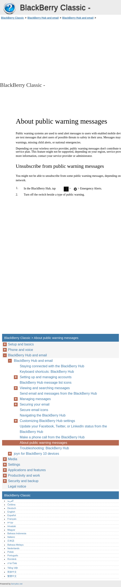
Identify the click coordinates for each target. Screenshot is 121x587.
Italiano (11, 537)
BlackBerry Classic (9, 8)
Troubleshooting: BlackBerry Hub (44, 448)
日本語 (10, 540)
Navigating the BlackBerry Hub (43, 415)
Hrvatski (11, 526)
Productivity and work (24, 475)
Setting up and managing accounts (45, 377)
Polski (10, 552)
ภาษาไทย (12, 563)
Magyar (11, 530)
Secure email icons (34, 410)
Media (12, 459)
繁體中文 (12, 576)
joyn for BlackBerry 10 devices (36, 453)
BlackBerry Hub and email (43, 17)
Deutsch (11, 508)
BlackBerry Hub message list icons (45, 382)
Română (11, 559)
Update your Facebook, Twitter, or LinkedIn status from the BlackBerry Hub (63, 429)
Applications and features (27, 470)
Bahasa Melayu (15, 544)
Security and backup (23, 481)
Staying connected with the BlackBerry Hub (52, 366)
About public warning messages (43, 442)
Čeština (11, 504)
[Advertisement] (37, 50)
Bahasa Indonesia (16, 533)
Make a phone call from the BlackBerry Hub (52, 437)
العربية (10, 501)
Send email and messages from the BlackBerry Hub (58, 393)
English (11, 511)
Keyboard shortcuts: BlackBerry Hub (47, 371)
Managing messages (35, 399)
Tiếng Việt (12, 568)
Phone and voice (20, 350)
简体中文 (12, 572)
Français (11, 519)
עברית (10, 522)
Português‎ (12, 555)
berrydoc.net (16, 584)
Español (11, 515)
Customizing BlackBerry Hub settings (47, 421)
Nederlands (13, 548)
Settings (14, 464)
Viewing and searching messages (45, 388)
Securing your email (34, 404)
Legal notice (17, 486)
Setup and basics (21, 344)
